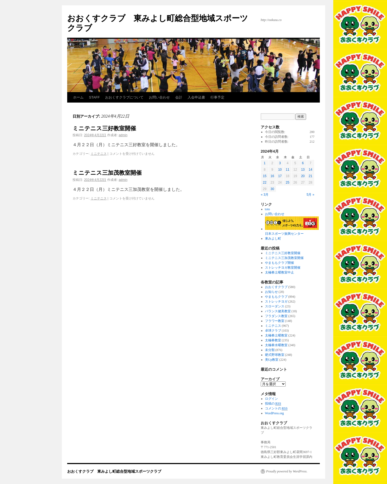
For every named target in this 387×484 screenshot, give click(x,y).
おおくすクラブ (276, 287)
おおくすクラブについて (124, 97)
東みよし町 (273, 238)
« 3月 (265, 195)
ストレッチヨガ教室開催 (282, 267)
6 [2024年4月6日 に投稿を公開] (303, 163)
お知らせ (271, 292)
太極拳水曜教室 (276, 345)
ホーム (78, 97)
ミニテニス (99, 154)
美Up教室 (272, 360)
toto (267, 209)
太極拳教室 (273, 340)
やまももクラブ (276, 297)
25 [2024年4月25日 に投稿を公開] (287, 182)
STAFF (94, 97)
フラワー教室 (274, 321)
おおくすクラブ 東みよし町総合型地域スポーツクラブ (114, 471)
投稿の (273, 404)
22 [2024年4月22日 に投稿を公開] (264, 182)
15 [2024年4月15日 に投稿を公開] (264, 176)
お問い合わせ (159, 97)
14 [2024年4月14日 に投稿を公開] (310, 169)
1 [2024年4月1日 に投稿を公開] (265, 163)
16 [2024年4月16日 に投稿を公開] (272, 176)
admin (123, 135)
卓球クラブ (273, 330)
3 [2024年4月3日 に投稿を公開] (280, 163)
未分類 (270, 350)
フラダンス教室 (276, 316)
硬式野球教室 (274, 355)
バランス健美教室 (278, 311)
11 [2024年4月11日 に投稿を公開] (287, 169)
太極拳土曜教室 (276, 335)
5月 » (310, 195)
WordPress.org (274, 413)
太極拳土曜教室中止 (279, 272)
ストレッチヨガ (276, 301)
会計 (178, 97)
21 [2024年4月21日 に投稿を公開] (310, 176)
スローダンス (274, 306)
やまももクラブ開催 (279, 263)
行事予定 (217, 97)
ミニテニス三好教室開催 (104, 128)
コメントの (276, 408)
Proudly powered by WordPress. (286, 471)
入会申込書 (196, 97)
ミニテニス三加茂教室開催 (107, 173)
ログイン (271, 399)
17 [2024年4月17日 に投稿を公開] (280, 176)
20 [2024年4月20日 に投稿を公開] (302, 176)
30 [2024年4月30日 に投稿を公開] (272, 189)
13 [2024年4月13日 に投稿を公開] (302, 169)
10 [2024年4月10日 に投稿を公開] (280, 169)
